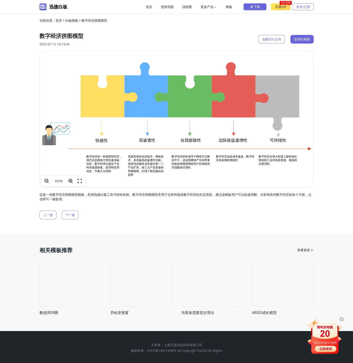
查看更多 (305, 282)
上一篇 (48, 215)
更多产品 (209, 7)
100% (59, 181)
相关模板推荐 (56, 282)
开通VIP (283, 6)
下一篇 (70, 215)
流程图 (187, 7)
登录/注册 (303, 7)
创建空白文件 (271, 39)
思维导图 (167, 7)
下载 (255, 7)
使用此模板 (302, 39)
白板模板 (71, 20)
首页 (149, 7)
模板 (229, 7)
